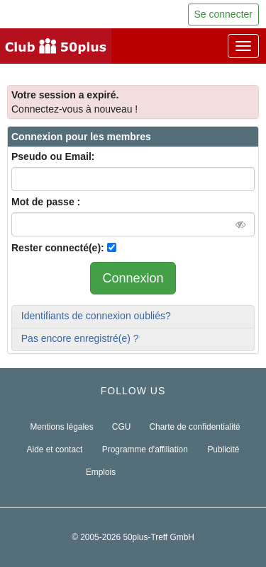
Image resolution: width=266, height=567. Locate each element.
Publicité (223, 449)
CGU (121, 427)
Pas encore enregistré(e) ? (80, 338)
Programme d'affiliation (145, 449)
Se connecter (223, 14)
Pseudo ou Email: (52, 156)
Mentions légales (61, 427)
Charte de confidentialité (194, 427)
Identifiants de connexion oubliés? (96, 315)
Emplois (101, 472)
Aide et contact (55, 449)
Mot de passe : (45, 201)
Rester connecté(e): (57, 247)
